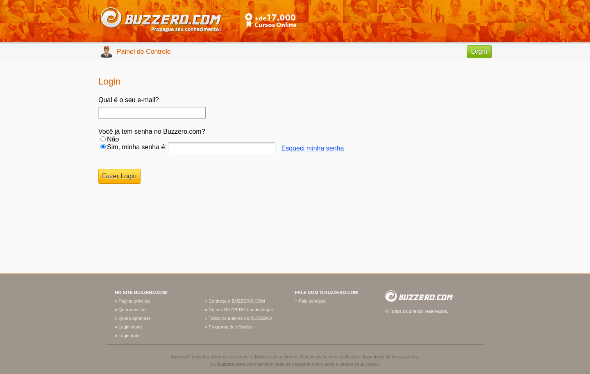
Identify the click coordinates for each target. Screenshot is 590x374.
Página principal (134, 301)
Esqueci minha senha (312, 148)
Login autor (129, 335)
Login (479, 51)
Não (113, 139)
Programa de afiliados (230, 326)
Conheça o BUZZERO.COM (237, 301)
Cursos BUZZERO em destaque (241, 309)
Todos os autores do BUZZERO (240, 318)
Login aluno (130, 326)
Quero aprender (134, 318)
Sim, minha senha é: (137, 147)
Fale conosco (312, 301)
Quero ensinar (132, 309)
